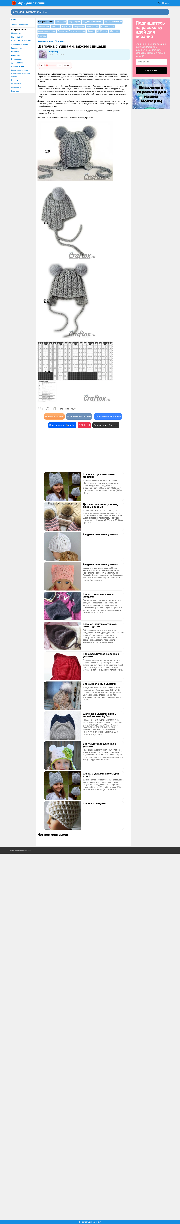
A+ (59, 65)
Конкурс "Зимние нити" (90, 1222)
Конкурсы (15, 91)
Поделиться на (62, 425)
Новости (14, 80)
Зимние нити (16, 48)
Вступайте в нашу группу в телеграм (30, 12)
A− (42, 65)
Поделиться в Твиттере (106, 425)
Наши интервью (17, 66)
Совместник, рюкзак (19, 70)
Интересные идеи (18, 30)
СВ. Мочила (16, 84)
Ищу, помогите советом (21, 41)
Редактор (53, 51)
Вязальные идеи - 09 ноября (51, 41)
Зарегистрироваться (19, 24)
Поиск (165, 3)
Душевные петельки (19, 44)
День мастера (17, 63)
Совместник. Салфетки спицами (20, 75)
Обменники (16, 87)
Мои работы (16, 33)
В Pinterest (84, 425)
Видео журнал (17, 37)
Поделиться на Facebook (108, 416)
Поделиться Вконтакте (79, 416)
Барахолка (15, 55)
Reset (66, 65)
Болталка (15, 52)
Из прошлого (16, 59)
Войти (13, 20)
